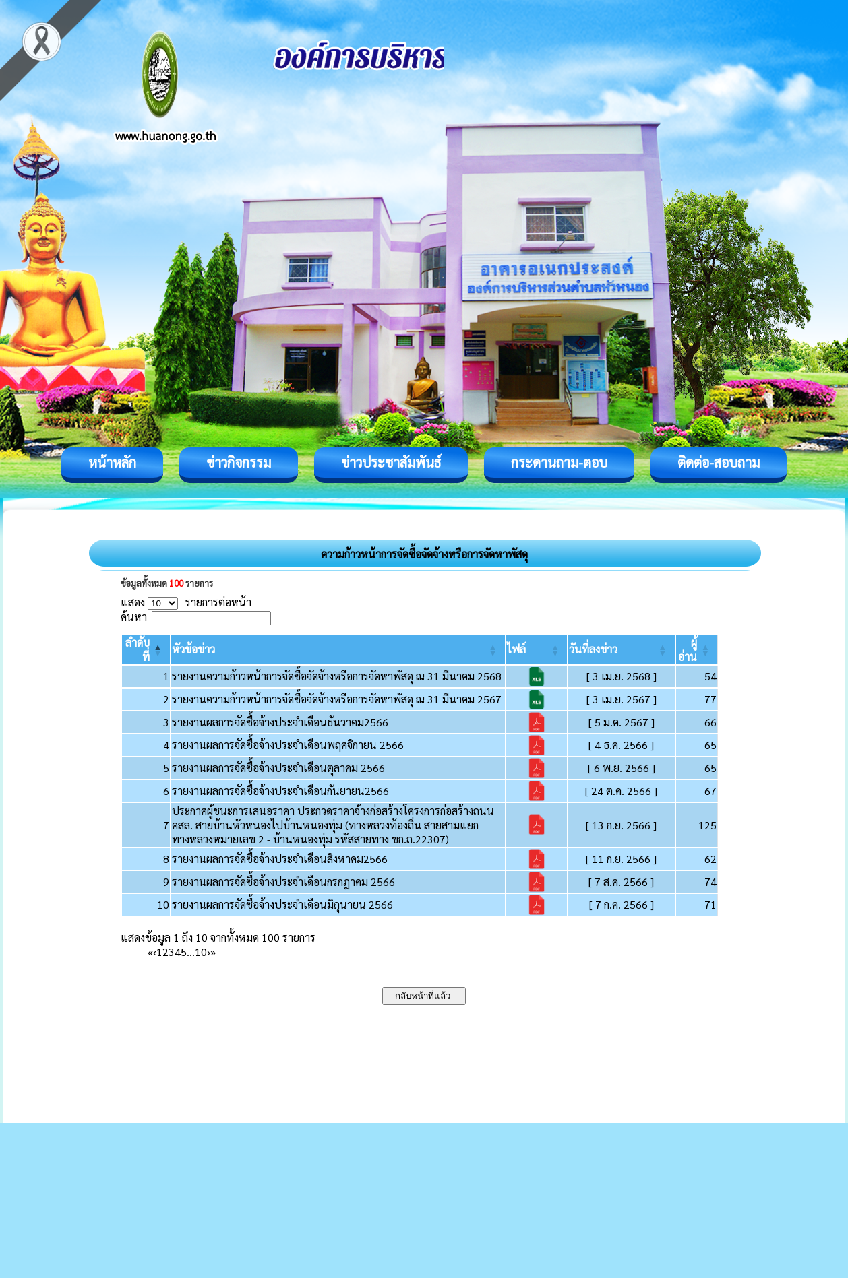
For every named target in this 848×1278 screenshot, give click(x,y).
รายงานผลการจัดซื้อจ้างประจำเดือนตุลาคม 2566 (278, 768)
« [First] (150, 952)
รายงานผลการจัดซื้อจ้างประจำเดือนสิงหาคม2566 (280, 859)
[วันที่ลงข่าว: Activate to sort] (621, 649)
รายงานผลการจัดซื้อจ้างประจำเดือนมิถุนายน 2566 (282, 904)
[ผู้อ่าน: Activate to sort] (697, 649)
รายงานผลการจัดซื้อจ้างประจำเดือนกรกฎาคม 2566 (283, 881)
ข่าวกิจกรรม (238, 462)
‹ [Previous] (154, 952)
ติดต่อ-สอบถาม (718, 462)
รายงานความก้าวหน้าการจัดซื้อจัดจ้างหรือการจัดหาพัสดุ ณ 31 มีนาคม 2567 (337, 699)
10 (201, 952)
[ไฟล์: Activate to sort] (537, 649)
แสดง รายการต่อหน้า (186, 602)
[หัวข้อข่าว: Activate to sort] (338, 649)
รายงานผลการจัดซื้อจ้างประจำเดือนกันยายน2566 (280, 791)
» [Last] (213, 952)
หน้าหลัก (112, 462)
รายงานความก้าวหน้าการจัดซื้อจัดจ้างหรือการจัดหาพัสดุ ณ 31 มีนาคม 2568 (337, 676)
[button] (193, 649)
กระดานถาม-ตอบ (559, 462)
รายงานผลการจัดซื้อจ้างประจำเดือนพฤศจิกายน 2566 (288, 745)
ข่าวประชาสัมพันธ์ (391, 462)
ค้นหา (134, 617)
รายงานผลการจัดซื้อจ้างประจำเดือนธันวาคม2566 (280, 722)
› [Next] (208, 952)
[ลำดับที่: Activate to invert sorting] (146, 649)
